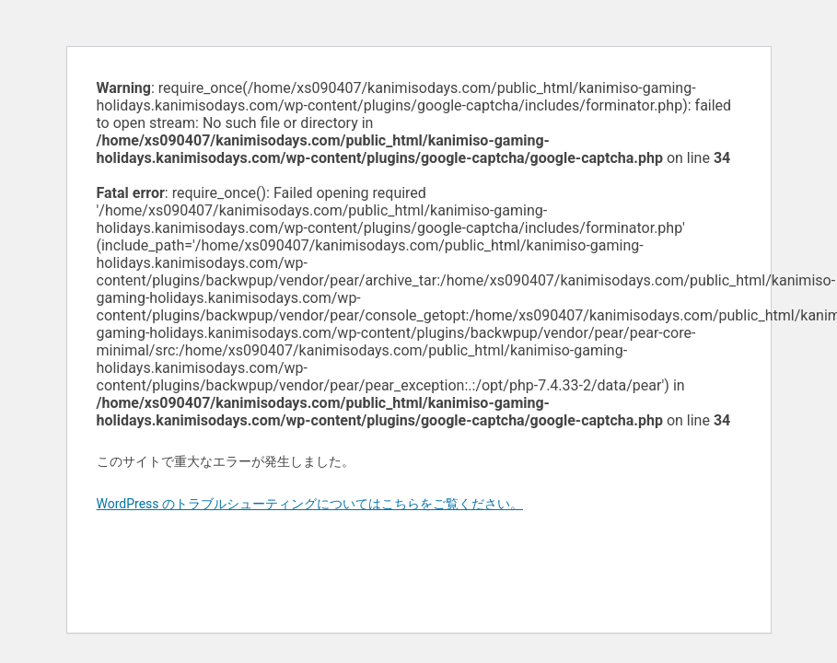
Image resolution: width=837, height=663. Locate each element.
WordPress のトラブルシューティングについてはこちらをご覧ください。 (310, 503)
